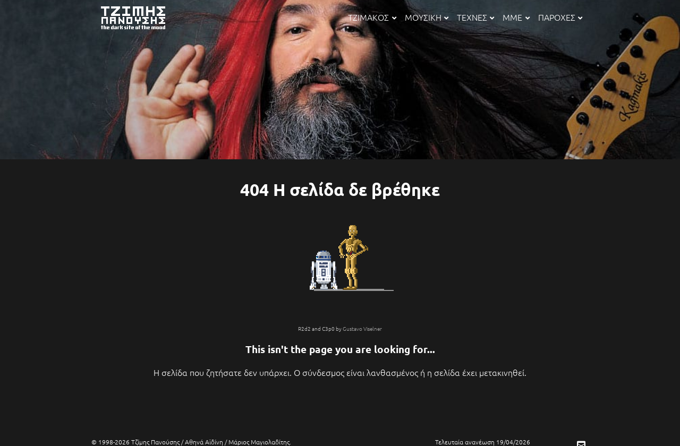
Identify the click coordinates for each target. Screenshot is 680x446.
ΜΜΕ (516, 17)
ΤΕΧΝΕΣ (475, 17)
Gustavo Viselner (362, 328)
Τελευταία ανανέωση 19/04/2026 (482, 442)
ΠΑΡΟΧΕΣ (560, 17)
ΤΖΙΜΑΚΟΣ (372, 17)
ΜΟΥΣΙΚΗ (426, 17)
